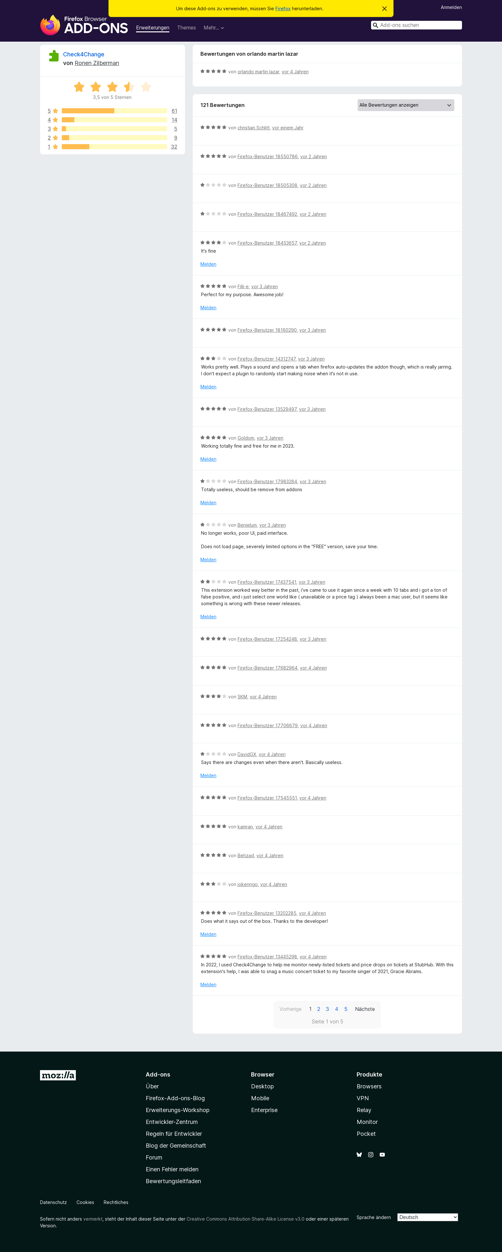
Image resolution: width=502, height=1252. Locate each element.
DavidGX (247, 754)
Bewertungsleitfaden (173, 1181)
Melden (208, 264)
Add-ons (158, 1074)
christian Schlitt (254, 127)
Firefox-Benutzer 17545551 (267, 798)
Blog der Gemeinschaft (176, 1145)
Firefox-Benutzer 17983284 (267, 481)
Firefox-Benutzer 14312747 (267, 359)
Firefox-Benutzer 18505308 (267, 185)
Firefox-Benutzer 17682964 (267, 668)
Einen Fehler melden (172, 1169)
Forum (154, 1157)
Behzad (246, 855)
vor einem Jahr (288, 127)
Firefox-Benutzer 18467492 (267, 214)
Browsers (369, 1086)
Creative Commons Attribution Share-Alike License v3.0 (245, 1219)
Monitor (367, 1121)
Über (152, 1086)
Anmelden (451, 7)
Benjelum (247, 525)
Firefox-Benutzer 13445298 (267, 956)
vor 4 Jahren (295, 71)
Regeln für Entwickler (174, 1133)
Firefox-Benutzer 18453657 (267, 243)
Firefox (283, 8)
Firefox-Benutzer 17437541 (267, 582)
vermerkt (92, 1219)
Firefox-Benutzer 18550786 (268, 156)
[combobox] (416, 25)
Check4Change (83, 54)
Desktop (262, 1086)
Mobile (260, 1098)
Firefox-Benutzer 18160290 (267, 330)
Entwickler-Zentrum (172, 1121)
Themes (186, 27)
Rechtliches (116, 1202)
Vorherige (290, 1009)
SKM (242, 696)
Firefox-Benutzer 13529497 (267, 409)
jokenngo (248, 884)
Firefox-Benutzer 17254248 (267, 639)
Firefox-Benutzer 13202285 (267, 913)
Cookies (85, 1202)
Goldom (246, 438)
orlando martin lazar (258, 71)
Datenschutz (53, 1202)
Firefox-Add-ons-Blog (175, 1098)
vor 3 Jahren (264, 286)
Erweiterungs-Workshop (177, 1110)
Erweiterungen (152, 27)
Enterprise (264, 1110)
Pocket (366, 1133)
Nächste (365, 1009)
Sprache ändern (374, 1217)
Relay (364, 1110)
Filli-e (243, 286)
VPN (363, 1098)
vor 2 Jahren (313, 156)
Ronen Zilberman (97, 63)
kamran (245, 826)
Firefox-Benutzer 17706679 (268, 725)
